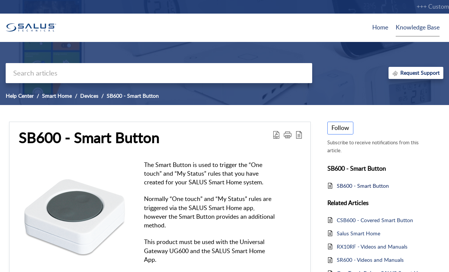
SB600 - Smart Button (133, 95)
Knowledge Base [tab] (418, 27)
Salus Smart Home (358, 233)
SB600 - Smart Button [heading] (89, 138)
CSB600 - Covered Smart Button (375, 220)
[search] (159, 73)
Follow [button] (340, 128)
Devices (89, 95)
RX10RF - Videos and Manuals (372, 246)
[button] (276, 134)
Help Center (20, 95)
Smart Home (57, 95)
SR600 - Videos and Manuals (370, 259)
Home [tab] (380, 27)
